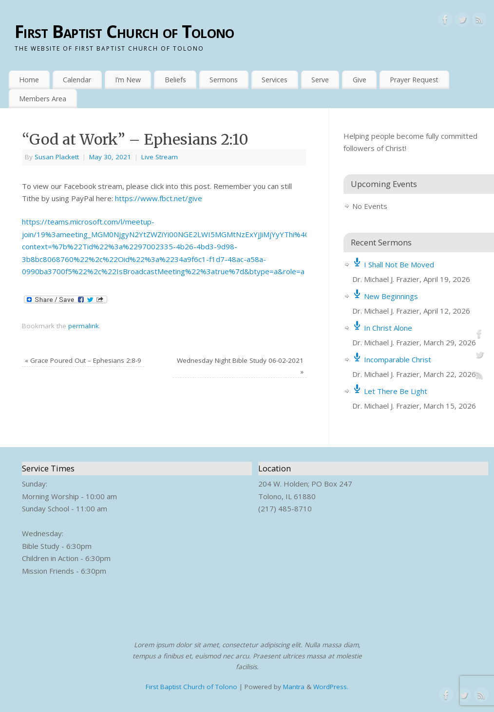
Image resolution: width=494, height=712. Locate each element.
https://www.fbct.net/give (158, 198)
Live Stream (159, 156)
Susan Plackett (57, 156)
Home (29, 79)
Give (359, 79)
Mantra (293, 686)
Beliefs (175, 79)
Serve (320, 79)
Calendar (77, 79)
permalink (83, 325)
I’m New (128, 79)
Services (274, 79)
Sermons (223, 79)
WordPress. (330, 686)
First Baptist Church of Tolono (124, 31)
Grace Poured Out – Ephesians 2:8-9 (83, 360)
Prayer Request (414, 79)
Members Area (42, 98)
